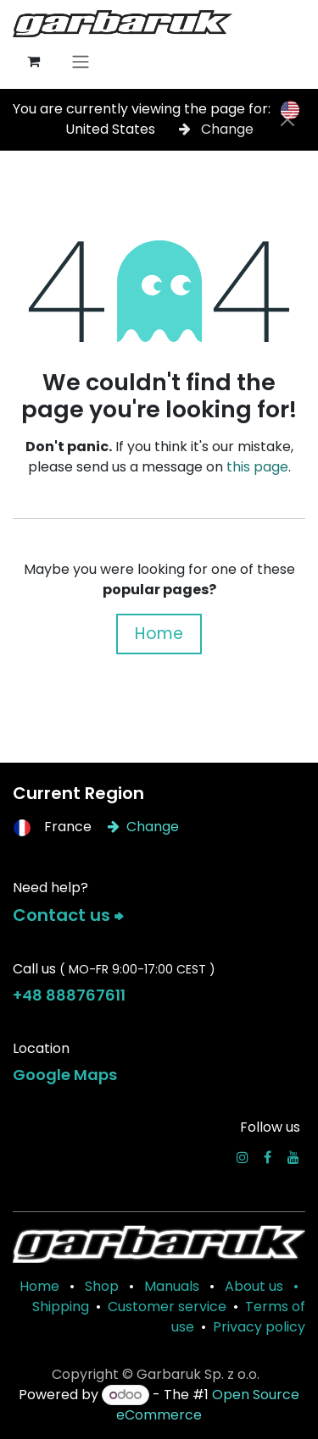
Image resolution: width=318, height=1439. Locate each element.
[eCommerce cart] (33, 61)
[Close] (287, 119)
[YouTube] (293, 1157)
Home (159, 633)
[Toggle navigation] (81, 61)
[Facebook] (267, 1157)
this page (257, 467)
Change (216, 129)
